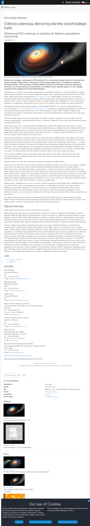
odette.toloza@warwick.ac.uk (19, 300)
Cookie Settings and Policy (68, 522)
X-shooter (21, 108)
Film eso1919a (8, 470)
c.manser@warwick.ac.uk (17, 326)
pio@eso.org (13, 340)
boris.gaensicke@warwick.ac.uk (19, 279)
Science (68, 2)
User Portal (76, 2)
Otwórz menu (8, 7)
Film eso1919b (8, 487)
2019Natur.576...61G (51, 397)
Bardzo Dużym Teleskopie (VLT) (37, 108)
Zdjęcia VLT (12, 262)
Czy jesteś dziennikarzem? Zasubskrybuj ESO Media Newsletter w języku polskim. (45, 365)
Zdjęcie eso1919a (9, 418)
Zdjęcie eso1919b (9, 445)
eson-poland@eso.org (16, 352)
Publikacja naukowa (15, 259)
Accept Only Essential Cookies (40, 522)
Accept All (19, 522)
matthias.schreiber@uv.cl (17, 291)
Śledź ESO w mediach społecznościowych (18, 356)
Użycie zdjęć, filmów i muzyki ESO (45, 363)
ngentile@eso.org (14, 314)
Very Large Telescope (51, 392)
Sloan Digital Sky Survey (42, 96)
